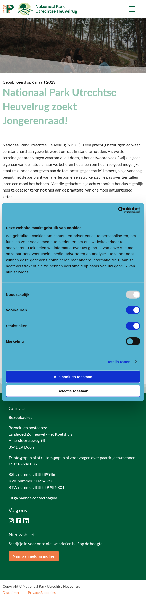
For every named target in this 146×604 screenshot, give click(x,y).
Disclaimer (11, 592)
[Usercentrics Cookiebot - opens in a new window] (118, 210)
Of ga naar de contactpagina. (33, 497)
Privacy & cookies (42, 592)
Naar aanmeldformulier (34, 556)
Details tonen (118, 362)
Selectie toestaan (73, 391)
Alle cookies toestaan (73, 376)
